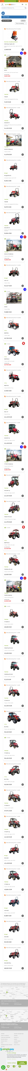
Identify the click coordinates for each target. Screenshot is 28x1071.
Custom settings (11, 1062)
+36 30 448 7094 (5, 1003)
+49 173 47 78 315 (17, 1027)
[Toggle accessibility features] (17, 1)
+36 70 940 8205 (17, 1004)
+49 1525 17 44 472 (5, 1027)
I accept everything (22, 1063)
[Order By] (21, 23)
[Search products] (14, 8)
